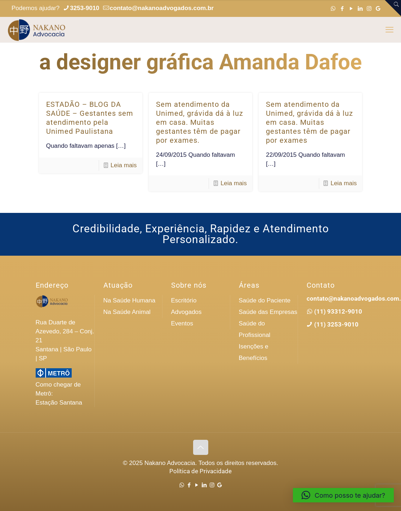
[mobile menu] (389, 30)
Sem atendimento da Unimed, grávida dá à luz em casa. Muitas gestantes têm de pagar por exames (309, 122)
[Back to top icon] (200, 447)
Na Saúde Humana (129, 300)
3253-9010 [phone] (84, 8)
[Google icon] (378, 8)
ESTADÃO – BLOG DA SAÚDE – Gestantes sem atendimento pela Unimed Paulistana (89, 118)
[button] (343, 495)
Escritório (184, 300)
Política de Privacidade (200, 471)
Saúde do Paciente (265, 300)
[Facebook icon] (342, 8)
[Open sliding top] (393, 8)
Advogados (186, 312)
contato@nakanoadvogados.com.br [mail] (162, 8)
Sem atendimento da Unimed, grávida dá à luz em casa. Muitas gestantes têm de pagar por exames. (199, 122)
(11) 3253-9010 (335, 324)
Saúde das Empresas (268, 312)
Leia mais (124, 165)
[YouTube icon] (351, 8)
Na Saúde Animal (127, 312)
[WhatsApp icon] (333, 8)
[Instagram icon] (369, 8)
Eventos (182, 323)
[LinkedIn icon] (360, 8)
